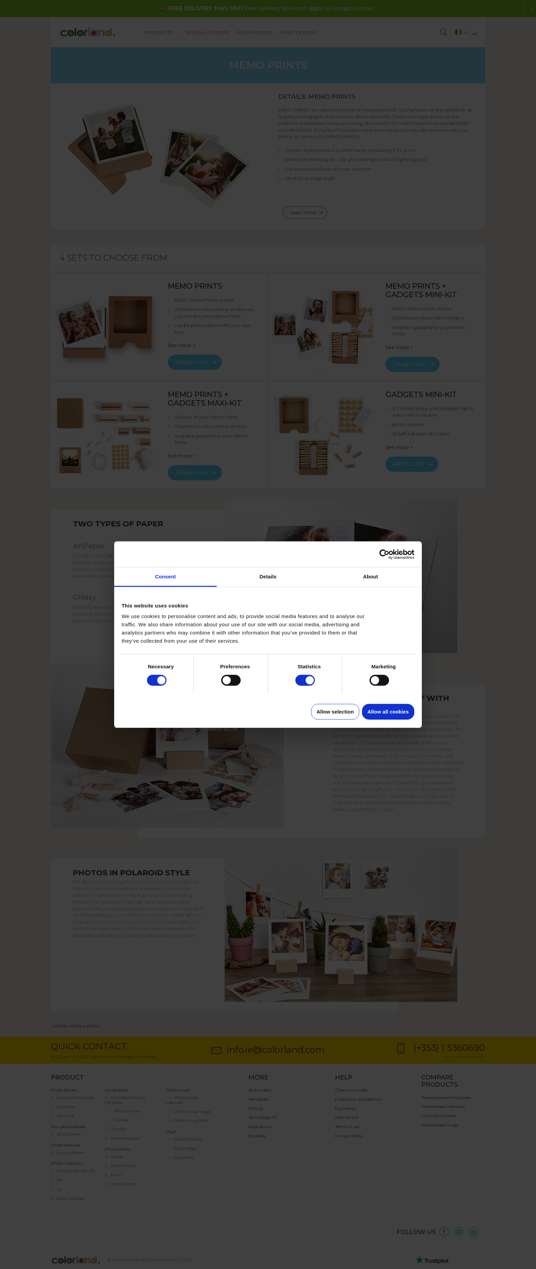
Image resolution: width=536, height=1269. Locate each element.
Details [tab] (268, 576)
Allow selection (335, 712)
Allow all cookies (388, 712)
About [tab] (370, 576)
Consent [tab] (165, 576)
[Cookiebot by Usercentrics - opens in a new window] (384, 554)
